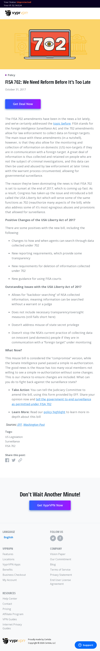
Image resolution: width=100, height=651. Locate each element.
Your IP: (8, 5)
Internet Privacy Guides (12, 626)
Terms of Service (60, 569)
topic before (62, 123)
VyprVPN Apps (11, 564)
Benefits (8, 569)
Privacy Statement (61, 575)
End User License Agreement (60, 582)
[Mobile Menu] (92, 13)
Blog (53, 564)
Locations (8, 559)
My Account (10, 580)
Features (8, 554)
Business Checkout (14, 575)
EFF (19, 425)
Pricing (7, 609)
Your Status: (10, 2)
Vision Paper (57, 554)
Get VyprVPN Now (50, 505)
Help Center (10, 598)
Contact (7, 604)
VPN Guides (10, 619)
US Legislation (14, 437)
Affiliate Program (13, 614)
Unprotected (24, 2)
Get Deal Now (23, 104)
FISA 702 (10, 446)
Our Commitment (60, 559)
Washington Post (34, 425)
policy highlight (54, 412)
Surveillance (12, 441)
